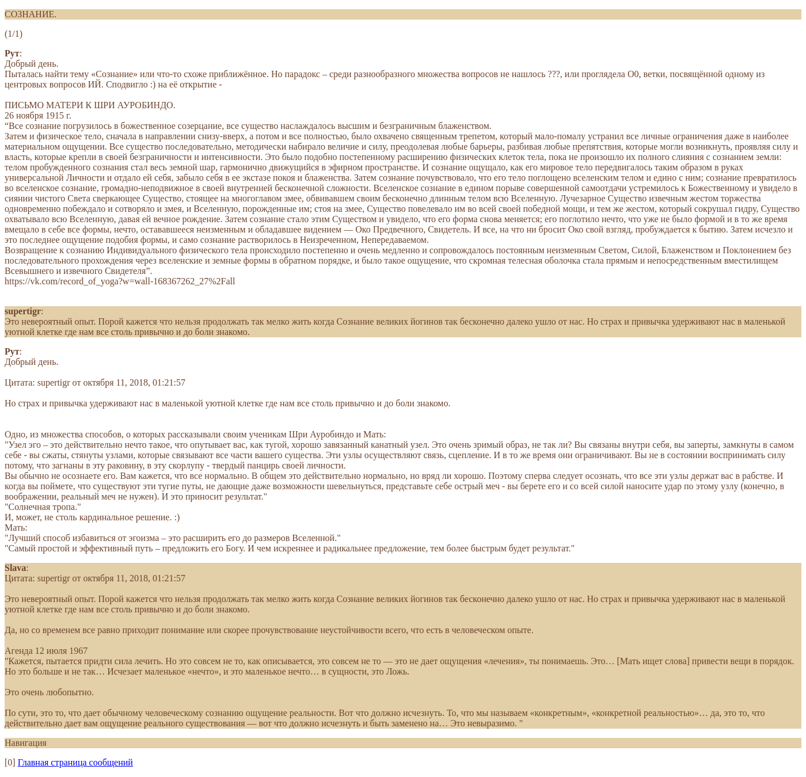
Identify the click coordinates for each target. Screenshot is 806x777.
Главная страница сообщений (75, 762)
